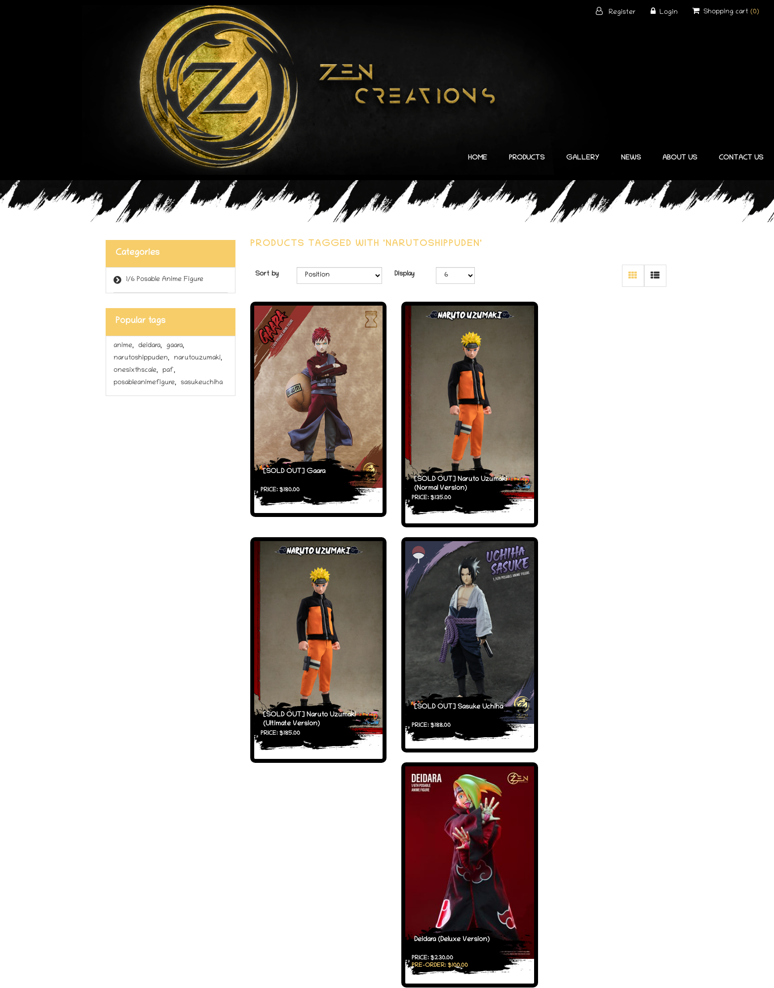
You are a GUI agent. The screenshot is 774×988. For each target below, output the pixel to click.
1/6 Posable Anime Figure (164, 279)
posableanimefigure (145, 383)
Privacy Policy (387, 913)
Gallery (582, 158)
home (477, 158)
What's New (291, 913)
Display (404, 274)
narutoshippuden (141, 358)
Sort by (267, 274)
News (631, 158)
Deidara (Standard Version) (593, 696)
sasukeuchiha (202, 383)
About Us (679, 158)
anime (124, 346)
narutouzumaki (198, 358)
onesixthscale (136, 370)
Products (526, 158)
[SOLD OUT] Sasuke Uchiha (307, 689)
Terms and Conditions (387, 900)
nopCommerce (406, 973)
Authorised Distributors (483, 913)
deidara (150, 346)
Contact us (741, 158)
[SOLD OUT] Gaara (294, 464)
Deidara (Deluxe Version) (444, 696)
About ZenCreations (483, 900)
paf (168, 370)
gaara (175, 346)
